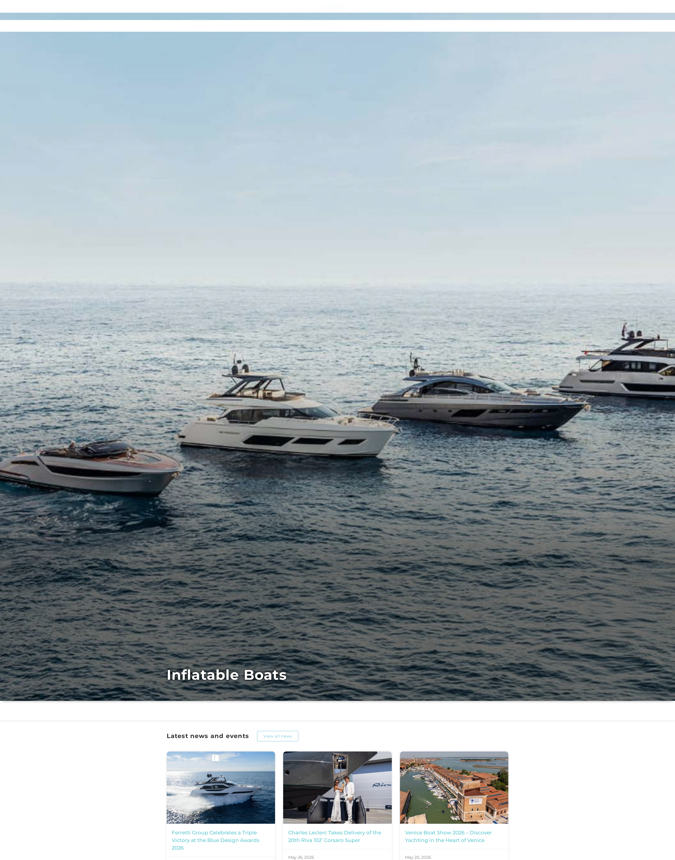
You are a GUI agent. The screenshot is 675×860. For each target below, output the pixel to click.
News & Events (369, 26)
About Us (444, 26)
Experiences (267, 26)
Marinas (334, 26)
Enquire (473, 26)
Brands (201, 26)
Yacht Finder (410, 26)
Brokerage (232, 26)
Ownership (303, 26)
